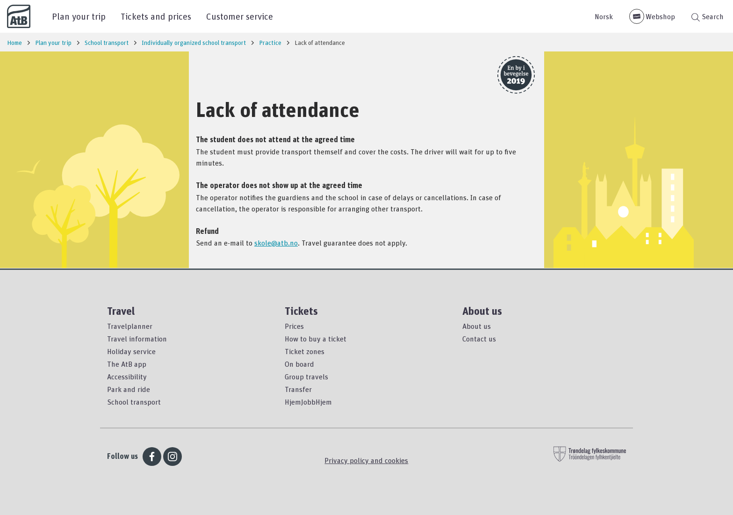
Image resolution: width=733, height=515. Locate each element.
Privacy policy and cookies (366, 460)
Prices (294, 326)
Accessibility (127, 376)
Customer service (239, 16)
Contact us (479, 338)
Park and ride (128, 389)
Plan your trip (79, 16)
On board (299, 364)
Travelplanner (129, 326)
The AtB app (126, 364)
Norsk (604, 16)
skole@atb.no (276, 242)
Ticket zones (304, 351)
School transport (134, 401)
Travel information (137, 338)
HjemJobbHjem (308, 401)
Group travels (306, 376)
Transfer (298, 389)
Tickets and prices (156, 16)
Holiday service (131, 351)
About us (476, 326)
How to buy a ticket (315, 338)
